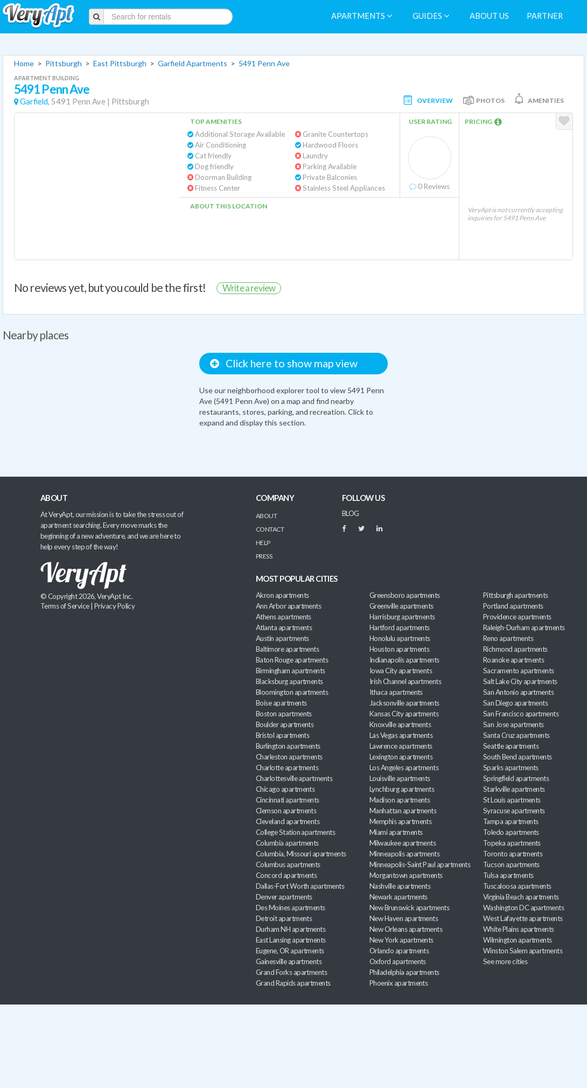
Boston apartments (284, 713)
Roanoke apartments (513, 659)
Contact (270, 529)
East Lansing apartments (291, 940)
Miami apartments (395, 832)
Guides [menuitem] (431, 15)
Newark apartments (398, 896)
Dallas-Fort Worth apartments (300, 886)
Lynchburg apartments (401, 789)
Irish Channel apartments (405, 681)
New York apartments (401, 940)
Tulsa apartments (508, 875)
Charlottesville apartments (294, 778)
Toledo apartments (511, 832)
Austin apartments (282, 638)
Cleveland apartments (287, 821)
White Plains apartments (518, 929)
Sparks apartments (511, 767)
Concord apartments (286, 875)
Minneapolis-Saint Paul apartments (419, 864)
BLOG (350, 513)
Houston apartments (399, 649)
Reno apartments (508, 638)
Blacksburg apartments (289, 681)
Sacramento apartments (518, 670)
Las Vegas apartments (400, 735)
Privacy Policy (114, 606)
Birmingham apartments (290, 670)
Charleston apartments (289, 756)
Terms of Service (64, 606)
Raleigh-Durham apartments (524, 627)
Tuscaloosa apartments (517, 886)
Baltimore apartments (287, 649)
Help (263, 543)
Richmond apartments (515, 649)
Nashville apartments (399, 886)
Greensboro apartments (404, 595)
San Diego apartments (515, 703)
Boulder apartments (284, 724)
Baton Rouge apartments (292, 659)
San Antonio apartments (518, 692)
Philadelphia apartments (404, 972)
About (266, 516)
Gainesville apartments (289, 961)
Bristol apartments (282, 735)
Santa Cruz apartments (516, 735)
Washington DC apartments (523, 907)
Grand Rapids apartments (293, 983)
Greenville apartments (401, 606)
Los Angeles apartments (403, 767)
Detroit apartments (284, 918)
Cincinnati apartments (287, 800)
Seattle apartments (511, 746)
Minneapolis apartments (404, 853)
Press (264, 556)
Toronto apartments (512, 853)
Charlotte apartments (287, 767)
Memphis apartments (400, 821)
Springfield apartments (516, 778)
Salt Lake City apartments (520, 681)
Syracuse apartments (514, 810)
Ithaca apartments (396, 692)
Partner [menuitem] (545, 15)
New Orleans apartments (405, 929)
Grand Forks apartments (291, 972)
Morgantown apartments (406, 875)
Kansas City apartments (403, 713)
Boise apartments (281, 703)
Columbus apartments (288, 864)
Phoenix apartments (398, 983)
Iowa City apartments (400, 670)
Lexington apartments (400, 756)
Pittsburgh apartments (515, 595)
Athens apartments (283, 616)
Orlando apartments (399, 950)
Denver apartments (284, 896)
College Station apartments (295, 832)
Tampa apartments (510, 821)
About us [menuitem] (489, 15)
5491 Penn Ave (264, 63)
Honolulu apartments (399, 638)
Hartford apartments (399, 627)
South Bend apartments (517, 756)
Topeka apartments (512, 843)
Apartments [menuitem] (361, 15)
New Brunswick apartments (409, 907)
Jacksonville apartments (404, 703)
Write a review (248, 288)
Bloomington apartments (292, 692)
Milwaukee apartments (402, 843)
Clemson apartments (286, 810)
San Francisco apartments (520, 713)
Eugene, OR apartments (290, 950)
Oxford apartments (397, 961)
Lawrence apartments (400, 746)
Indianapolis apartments (404, 659)
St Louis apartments (512, 800)
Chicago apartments (285, 789)
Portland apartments (513, 606)
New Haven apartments (403, 918)
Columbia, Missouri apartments (301, 853)
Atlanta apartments (284, 627)
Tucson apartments (511, 864)
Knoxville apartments (400, 724)
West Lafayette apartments (523, 918)
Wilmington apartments (517, 940)
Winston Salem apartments (522, 950)
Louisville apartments (399, 778)
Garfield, (35, 101)
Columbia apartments (287, 843)
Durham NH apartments (290, 929)
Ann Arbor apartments (288, 606)
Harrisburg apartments (402, 616)
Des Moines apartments (290, 907)
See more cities (505, 961)
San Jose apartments (513, 724)
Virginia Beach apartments (521, 896)
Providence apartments (517, 616)
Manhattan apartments (402, 810)
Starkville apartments (514, 789)
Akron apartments (282, 595)
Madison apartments (399, 800)
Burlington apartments (288, 746)
